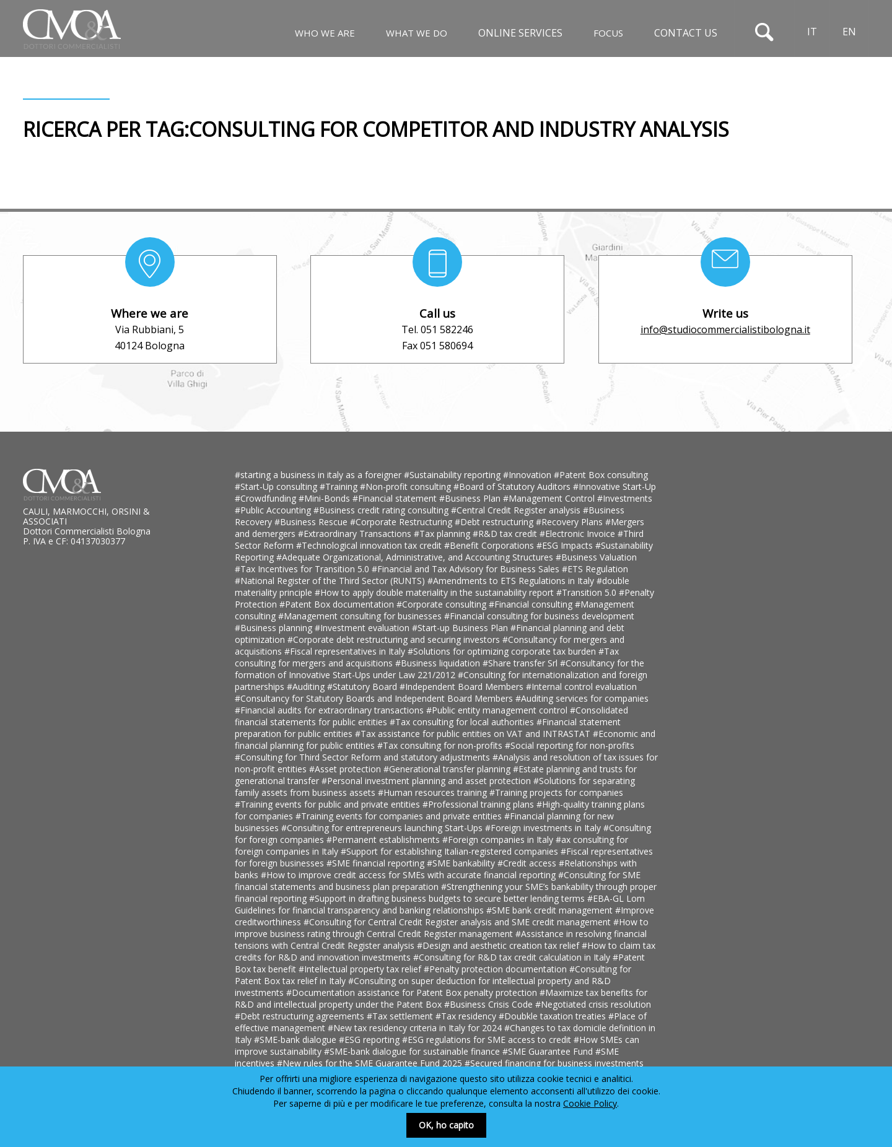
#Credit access (528, 863)
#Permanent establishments (384, 839)
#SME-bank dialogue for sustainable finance (413, 1051)
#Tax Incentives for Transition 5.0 (303, 569)
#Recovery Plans (570, 522)
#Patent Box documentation (337, 604)
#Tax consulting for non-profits (441, 745)
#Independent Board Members (463, 686)
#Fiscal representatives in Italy (346, 651)
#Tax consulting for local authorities (463, 722)
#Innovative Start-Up (614, 486)
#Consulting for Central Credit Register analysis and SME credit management (458, 922)
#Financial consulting (532, 604)
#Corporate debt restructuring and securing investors (394, 639)
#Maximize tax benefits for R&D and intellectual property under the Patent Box (441, 998)
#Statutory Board (363, 686)
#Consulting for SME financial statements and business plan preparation (438, 880)
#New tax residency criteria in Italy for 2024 (416, 1028)
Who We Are (325, 33)
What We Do (416, 33)
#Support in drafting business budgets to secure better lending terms (448, 898)
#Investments (624, 498)
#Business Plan (471, 498)
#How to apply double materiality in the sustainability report (435, 592)
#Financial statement (395, 498)
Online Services (520, 33)
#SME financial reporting (376, 863)
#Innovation (528, 475)
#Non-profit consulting (406, 486)
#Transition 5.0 (587, 592)
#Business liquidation (439, 663)
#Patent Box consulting (601, 475)
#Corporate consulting (442, 604)
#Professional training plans (479, 804)
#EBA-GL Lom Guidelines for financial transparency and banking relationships (440, 904)
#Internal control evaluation (581, 686)
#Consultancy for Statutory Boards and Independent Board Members (375, 698)
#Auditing (307, 686)
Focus (608, 33)
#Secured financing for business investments (554, 1063)
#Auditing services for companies (582, 698)
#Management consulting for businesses (361, 616)
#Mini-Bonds (325, 498)
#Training (340, 486)
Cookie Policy (590, 1103)
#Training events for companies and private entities (399, 816)
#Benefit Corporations (490, 545)
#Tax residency (467, 1016)
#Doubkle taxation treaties (553, 1016)
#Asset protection (346, 769)
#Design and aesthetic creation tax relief (499, 945)
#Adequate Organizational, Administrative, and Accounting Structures (416, 557)
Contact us (685, 33)
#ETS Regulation (595, 569)
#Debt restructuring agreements (301, 1016)
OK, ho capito (446, 1125)
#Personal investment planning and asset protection (427, 781)
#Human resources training (433, 792)
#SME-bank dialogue (296, 1039)
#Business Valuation (596, 557)
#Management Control (550, 498)
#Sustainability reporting (453, 475)
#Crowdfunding (267, 498)
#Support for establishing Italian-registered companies (451, 851)
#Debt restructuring (495, 522)
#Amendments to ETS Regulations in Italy (512, 581)
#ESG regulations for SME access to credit (488, 1039)
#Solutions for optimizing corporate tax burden (503, 651)
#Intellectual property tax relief (361, 969)
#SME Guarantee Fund (548, 1051)
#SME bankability (462, 863)
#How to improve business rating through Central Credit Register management (442, 928)
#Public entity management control (498, 710)
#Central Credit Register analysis (517, 510)
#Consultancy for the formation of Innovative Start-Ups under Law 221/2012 (439, 669)
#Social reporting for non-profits (569, 745)
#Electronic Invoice (579, 533)
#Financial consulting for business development (539, 616)
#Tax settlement (401, 1016)
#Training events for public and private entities (328, 804)
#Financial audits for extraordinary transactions (330, 710)
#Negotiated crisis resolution (593, 1004)
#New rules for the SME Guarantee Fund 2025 (371, 1063)
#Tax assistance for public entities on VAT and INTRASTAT (474, 733)
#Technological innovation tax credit (370, 545)
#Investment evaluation (363, 628)
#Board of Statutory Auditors (513, 486)
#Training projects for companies (556, 792)
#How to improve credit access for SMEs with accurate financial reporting (409, 875)
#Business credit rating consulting (382, 510)
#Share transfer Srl (521, 663)
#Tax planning (443, 533)
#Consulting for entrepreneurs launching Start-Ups (383, 828)
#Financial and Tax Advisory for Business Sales (467, 569)
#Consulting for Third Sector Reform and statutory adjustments (363, 757)
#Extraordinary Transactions (356, 533)
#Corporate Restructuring (402, 522)
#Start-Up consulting (277, 486)
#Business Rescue (312, 522)
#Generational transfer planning (448, 769)
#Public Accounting (274, 510)
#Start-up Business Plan (461, 628)
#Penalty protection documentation (496, 969)
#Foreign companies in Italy (499, 839)
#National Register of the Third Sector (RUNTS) (331, 581)
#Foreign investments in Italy (544, 828)
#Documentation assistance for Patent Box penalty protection (413, 992)
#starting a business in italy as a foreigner (319, 475)
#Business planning (275, 628)
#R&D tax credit (506, 533)
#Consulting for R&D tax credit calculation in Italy (513, 957)
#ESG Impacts (565, 545)
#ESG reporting (370, 1039)
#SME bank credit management (550, 910)
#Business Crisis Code (489, 1004)
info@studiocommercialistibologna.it (725, 329)
